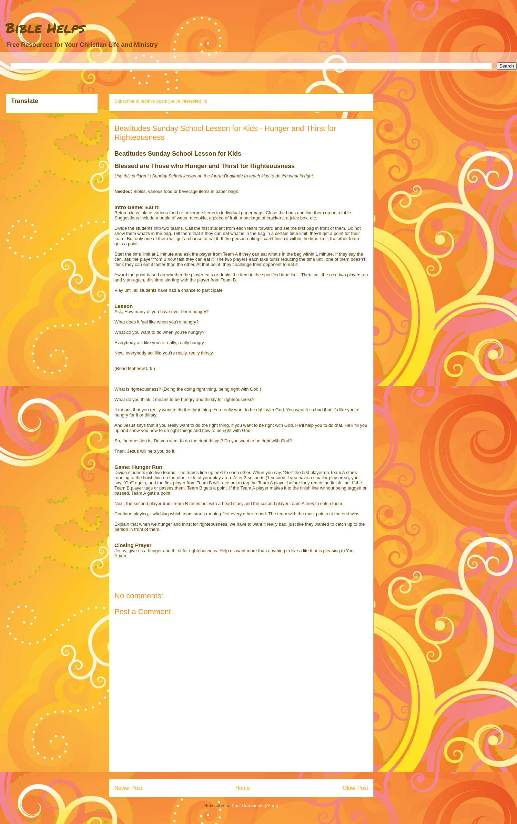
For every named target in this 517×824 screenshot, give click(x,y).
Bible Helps (45, 28)
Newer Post (128, 788)
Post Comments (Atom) (255, 805)
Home (242, 788)
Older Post (355, 788)
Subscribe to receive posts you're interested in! (160, 101)
